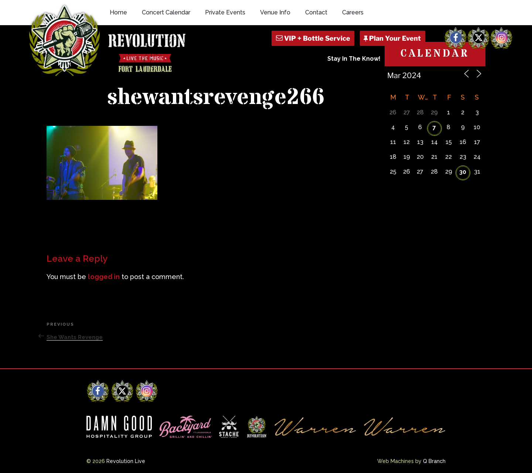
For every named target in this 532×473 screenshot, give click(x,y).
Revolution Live (125, 461)
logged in (104, 277)
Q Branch (434, 461)
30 (462, 171)
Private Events (225, 12)
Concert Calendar (166, 12)
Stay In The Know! (354, 58)
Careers (353, 12)
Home (118, 12)
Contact (316, 12)
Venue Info (275, 12)
